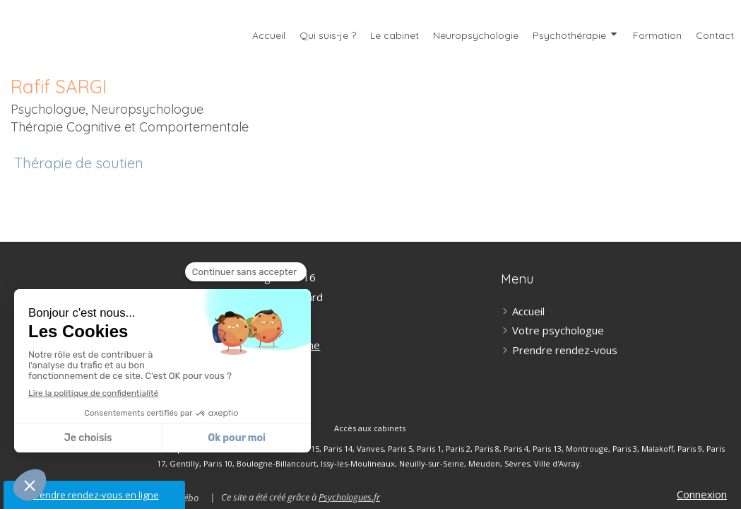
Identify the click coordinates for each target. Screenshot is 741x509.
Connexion (702, 494)
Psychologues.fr (349, 497)
